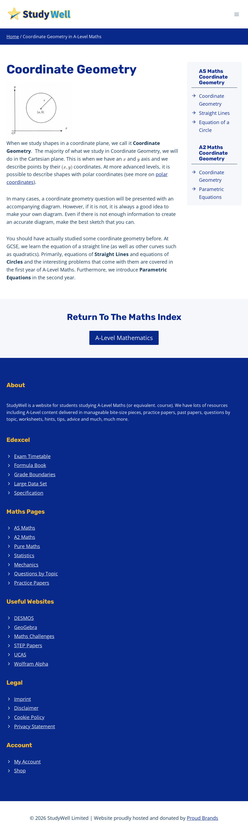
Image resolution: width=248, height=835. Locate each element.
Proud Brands (202, 818)
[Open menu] (236, 14)
